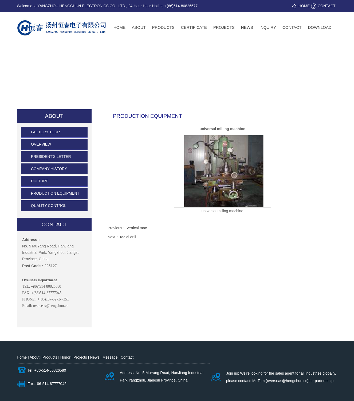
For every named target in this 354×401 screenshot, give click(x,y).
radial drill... (129, 237)
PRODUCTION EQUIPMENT (55, 193)
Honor (66, 357)
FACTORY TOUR (45, 132)
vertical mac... (138, 228)
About (35, 357)
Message (111, 357)
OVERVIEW (41, 144)
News (94, 357)
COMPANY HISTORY (49, 169)
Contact (127, 357)
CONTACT (327, 6)
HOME (304, 6)
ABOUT (54, 116)
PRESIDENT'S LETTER (51, 156)
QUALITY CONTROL (48, 205)
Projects (80, 357)
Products (50, 357)
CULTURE (39, 181)
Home (22, 357)
